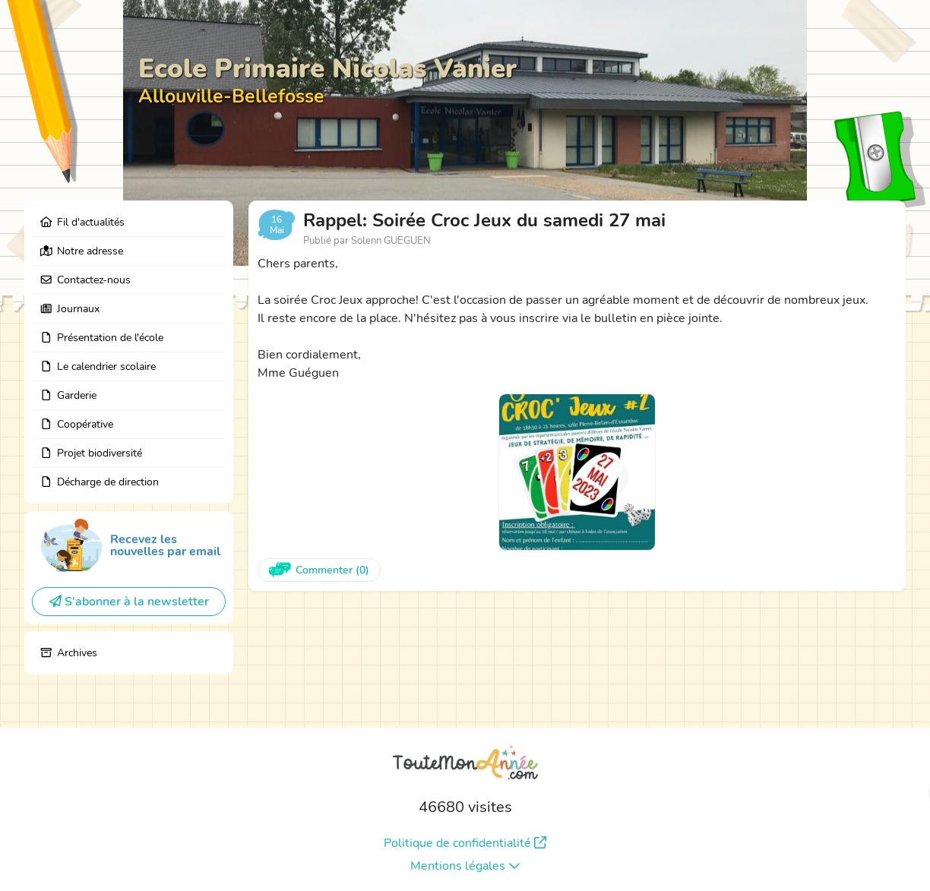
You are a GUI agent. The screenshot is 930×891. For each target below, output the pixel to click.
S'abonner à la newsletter (129, 601)
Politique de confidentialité (465, 843)
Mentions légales (465, 866)
